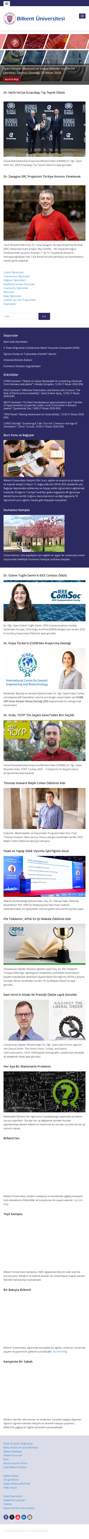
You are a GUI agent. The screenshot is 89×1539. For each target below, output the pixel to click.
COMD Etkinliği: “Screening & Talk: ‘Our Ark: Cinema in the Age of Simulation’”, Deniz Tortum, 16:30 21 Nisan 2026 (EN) (40, 425)
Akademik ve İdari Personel (19, 284)
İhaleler (8, 1504)
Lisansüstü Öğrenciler (16, 288)
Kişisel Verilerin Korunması (19, 1508)
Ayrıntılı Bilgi (11, 79)
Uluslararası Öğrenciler (17, 276)
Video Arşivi (10, 1487)
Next (86, 58)
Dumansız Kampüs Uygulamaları (22, 366)
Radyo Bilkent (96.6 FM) (17, 1483)
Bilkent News (11, 1476)
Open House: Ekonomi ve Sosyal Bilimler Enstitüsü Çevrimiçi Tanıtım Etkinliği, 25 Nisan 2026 (39, 70)
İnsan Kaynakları (13, 1496)
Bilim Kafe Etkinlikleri (16, 341)
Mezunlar (9, 292)
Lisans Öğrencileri (14, 272)
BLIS (6, 1459)
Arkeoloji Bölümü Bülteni (18, 360)
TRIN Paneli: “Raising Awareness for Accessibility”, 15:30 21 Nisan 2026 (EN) (44, 416)
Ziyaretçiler (10, 304)
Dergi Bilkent (11, 1479)
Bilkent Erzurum (13, 1455)
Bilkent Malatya (12, 1451)
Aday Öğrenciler (13, 296)
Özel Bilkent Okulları (15, 1467)
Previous (3, 58)
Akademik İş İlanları (14, 1500)
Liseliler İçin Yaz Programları (20, 300)
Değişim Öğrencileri (15, 280)
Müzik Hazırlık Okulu (15, 1463)
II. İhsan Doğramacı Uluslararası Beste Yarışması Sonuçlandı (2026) (41, 347)
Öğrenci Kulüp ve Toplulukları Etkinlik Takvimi (30, 354)
